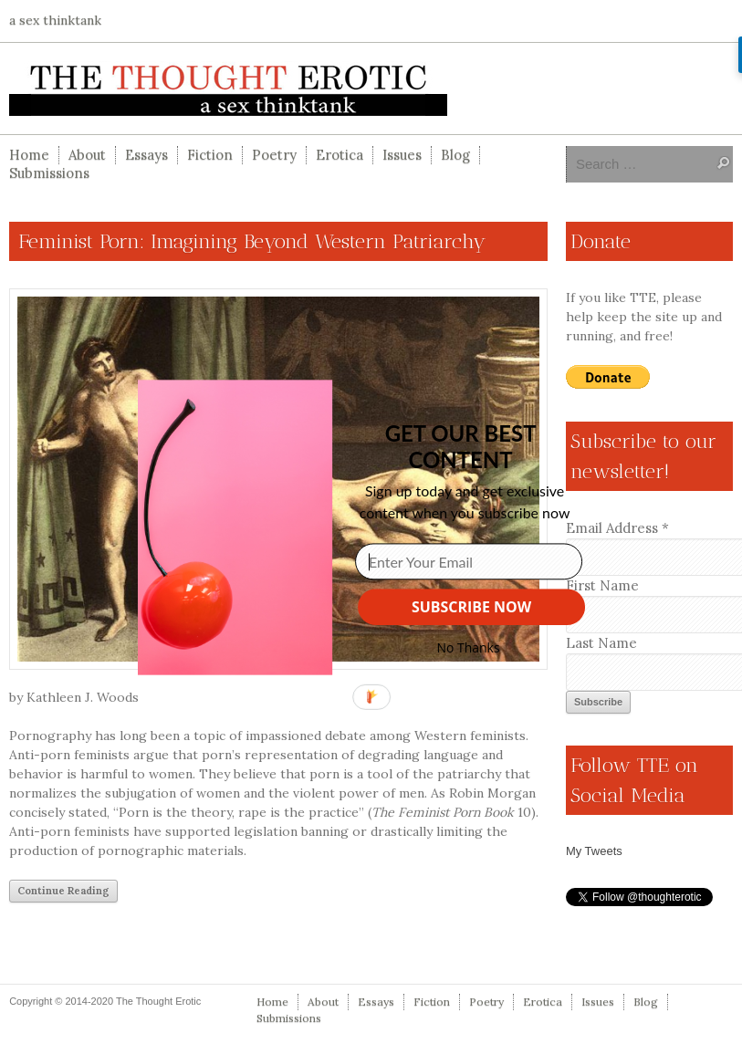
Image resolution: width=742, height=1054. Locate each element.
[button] (460, 446)
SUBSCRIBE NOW (471, 607)
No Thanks (467, 647)
